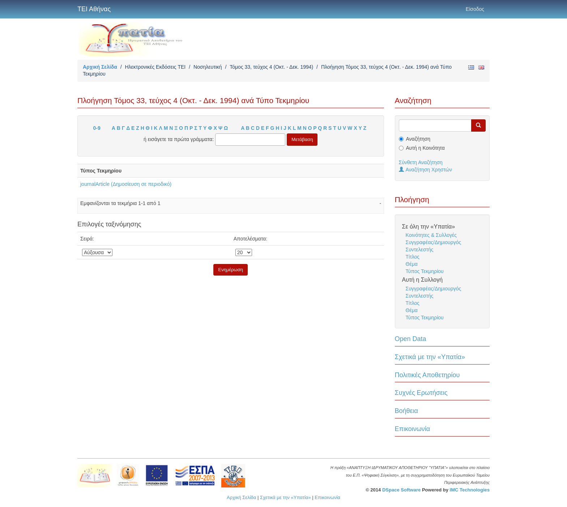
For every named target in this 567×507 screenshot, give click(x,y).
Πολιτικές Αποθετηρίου (427, 375)
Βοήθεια (406, 410)
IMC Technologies (470, 490)
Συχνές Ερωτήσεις (421, 392)
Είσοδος (475, 9)
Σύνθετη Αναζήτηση (421, 162)
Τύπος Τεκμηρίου (425, 271)
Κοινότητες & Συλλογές (431, 235)
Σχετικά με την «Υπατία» (430, 357)
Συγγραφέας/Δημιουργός (433, 242)
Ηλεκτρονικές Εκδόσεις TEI (155, 67)
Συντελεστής (420, 249)
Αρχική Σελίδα (100, 67)
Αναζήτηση (418, 139)
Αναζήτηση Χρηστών (425, 169)
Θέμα (412, 264)
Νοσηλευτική (207, 67)
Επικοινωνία (412, 429)
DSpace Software (401, 490)
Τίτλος (413, 257)
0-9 (97, 128)
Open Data (410, 338)
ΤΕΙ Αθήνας (94, 9)
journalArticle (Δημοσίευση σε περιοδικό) (125, 184)
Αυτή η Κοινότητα (425, 148)
